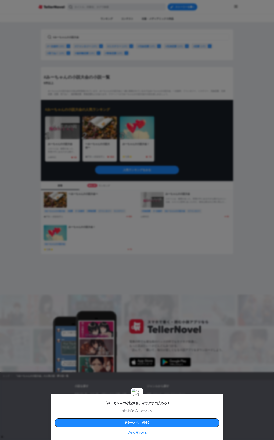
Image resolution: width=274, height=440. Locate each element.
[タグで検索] (137, 37)
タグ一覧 (94, 394)
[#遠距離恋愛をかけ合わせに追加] (99, 53)
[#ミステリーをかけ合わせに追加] (131, 46)
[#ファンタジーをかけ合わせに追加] (101, 46)
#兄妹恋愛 (146, 46)
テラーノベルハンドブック (101, 416)
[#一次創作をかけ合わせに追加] (69, 46)
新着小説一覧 (81, 394)
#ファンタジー (86, 46)
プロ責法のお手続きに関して (134, 420)
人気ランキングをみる (137, 169)
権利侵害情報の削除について (109, 420)
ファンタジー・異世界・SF (159, 400)
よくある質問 (187, 416)
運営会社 (172, 420)
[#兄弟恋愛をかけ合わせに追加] (187, 46)
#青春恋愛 (113, 53)
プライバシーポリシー (157, 420)
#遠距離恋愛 (85, 53)
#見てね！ (55, 53)
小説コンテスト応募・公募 (113, 394)
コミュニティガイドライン (125, 416)
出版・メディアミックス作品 (88, 400)
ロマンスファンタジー (174, 394)
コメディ (165, 406)
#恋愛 (199, 46)
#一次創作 (55, 46)
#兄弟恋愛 (174, 46)
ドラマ (155, 406)
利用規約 (84, 416)
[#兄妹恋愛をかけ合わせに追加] (159, 46)
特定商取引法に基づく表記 (169, 416)
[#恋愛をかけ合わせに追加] (210, 46)
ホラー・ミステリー (184, 400)
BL (148, 406)
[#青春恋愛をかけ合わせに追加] (127, 53)
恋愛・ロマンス (154, 394)
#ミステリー (117, 46)
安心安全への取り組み (147, 416)
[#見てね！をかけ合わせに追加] (69, 53)
